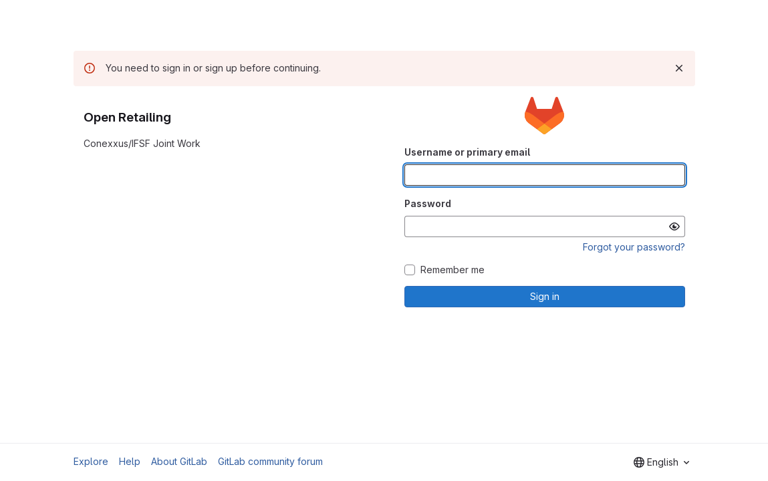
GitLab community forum (270, 461)
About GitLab (179, 461)
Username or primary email (467, 152)
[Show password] (674, 226)
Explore (91, 461)
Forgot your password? (634, 247)
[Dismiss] (679, 68)
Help (129, 461)
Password (427, 203)
